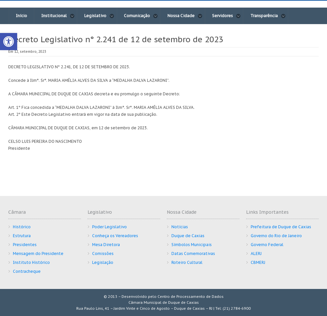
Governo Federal (267, 244)
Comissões (103, 253)
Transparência (268, 15)
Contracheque (27, 271)
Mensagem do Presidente (38, 253)
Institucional (58, 15)
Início (21, 15)
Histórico (22, 226)
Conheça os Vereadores (115, 235)
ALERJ (256, 253)
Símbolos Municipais (191, 244)
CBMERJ (258, 262)
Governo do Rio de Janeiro (276, 235)
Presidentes (25, 244)
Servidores (226, 15)
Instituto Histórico (31, 262)
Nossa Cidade (184, 15)
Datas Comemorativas (193, 253)
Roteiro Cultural (186, 262)
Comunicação (141, 15)
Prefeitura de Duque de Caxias (281, 226)
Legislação (102, 262)
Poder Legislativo (109, 226)
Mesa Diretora (106, 244)
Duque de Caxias (187, 235)
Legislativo (99, 15)
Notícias (179, 226)
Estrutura (22, 235)
